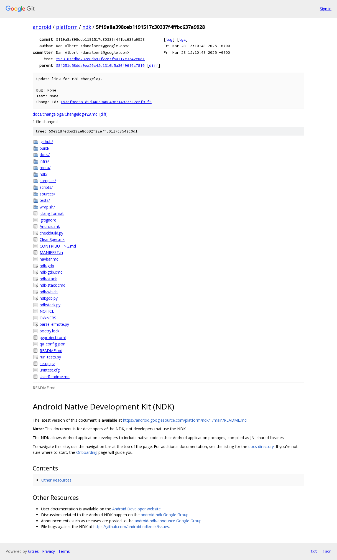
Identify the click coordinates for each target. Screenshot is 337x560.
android (42, 27)
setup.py (47, 363)
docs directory (261, 446)
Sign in (325, 8)
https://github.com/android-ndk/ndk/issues (131, 526)
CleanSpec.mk (52, 239)
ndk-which (49, 291)
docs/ (45, 154)
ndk (86, 27)
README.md (51, 350)
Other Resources (56, 480)
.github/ (46, 141)
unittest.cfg (50, 370)
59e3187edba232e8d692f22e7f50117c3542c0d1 (100, 58)
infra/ (44, 161)
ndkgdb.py (49, 298)
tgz (182, 39)
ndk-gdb (47, 265)
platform (67, 27)
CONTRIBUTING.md (58, 246)
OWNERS (48, 317)
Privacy (48, 551)
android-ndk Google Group (164, 514)
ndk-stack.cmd (52, 285)
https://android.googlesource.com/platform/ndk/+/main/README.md (185, 420)
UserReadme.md (55, 376)
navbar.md (49, 259)
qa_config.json (52, 344)
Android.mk (50, 226)
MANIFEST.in (51, 252)
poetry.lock (49, 331)
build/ (44, 148)
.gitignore (48, 220)
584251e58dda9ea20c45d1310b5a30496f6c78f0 (100, 65)
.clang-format (52, 213)
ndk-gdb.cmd (51, 272)
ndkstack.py (50, 304)
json (327, 551)
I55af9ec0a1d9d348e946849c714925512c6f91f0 (106, 102)
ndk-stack (48, 278)
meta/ (45, 167)
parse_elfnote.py (54, 324)
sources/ (47, 194)
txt (313, 551)
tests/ (45, 200)
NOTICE (47, 311)
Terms (64, 551)
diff (153, 65)
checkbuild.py (51, 233)
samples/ (48, 180)
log (169, 39)
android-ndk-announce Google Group (168, 520)
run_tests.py (50, 357)
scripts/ (46, 187)
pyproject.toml (53, 337)
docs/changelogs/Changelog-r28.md (65, 114)
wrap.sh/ (47, 207)
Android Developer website (136, 508)
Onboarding (86, 452)
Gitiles (33, 551)
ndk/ (43, 174)
